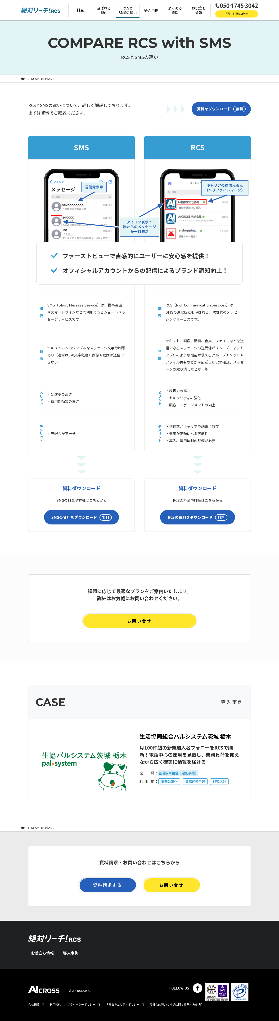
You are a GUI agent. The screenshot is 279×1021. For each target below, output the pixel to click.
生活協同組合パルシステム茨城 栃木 (189, 736)
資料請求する (107, 885)
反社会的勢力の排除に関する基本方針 (174, 1005)
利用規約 (55, 1005)
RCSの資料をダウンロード (197, 517)
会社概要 (34, 1005)
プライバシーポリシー (81, 1005)
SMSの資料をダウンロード (81, 517)
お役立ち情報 (42, 953)
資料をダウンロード (221, 109)
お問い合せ (139, 620)
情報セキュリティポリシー (123, 1005)
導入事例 (70, 953)
